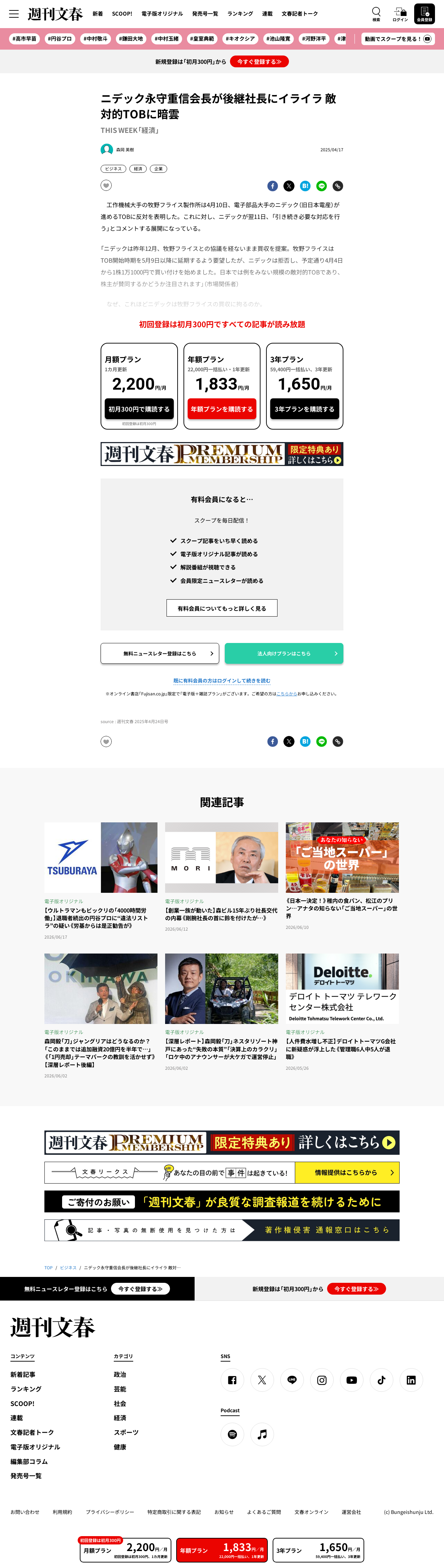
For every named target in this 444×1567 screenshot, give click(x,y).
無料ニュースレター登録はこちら (159, 653)
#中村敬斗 (96, 38)
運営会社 (351, 1512)
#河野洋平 (314, 38)
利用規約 (62, 1512)
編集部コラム (29, 1461)
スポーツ (126, 1432)
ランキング (240, 13)
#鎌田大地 (131, 38)
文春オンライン (311, 1512)
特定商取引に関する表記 (174, 1512)
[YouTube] (352, 1380)
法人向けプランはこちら (284, 653)
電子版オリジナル (162, 13)
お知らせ (224, 1512)
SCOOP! (122, 13)
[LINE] (292, 1380)
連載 (267, 13)
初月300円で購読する (139, 409)
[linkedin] (411, 1380)
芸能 (120, 1389)
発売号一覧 (205, 13)
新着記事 (22, 1374)
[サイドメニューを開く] (14, 14)
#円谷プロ (60, 38)
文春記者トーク (300, 13)
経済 (138, 169)
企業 (158, 169)
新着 (98, 13)
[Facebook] (232, 1380)
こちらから (286, 694)
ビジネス (113, 169)
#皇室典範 (202, 38)
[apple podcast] (262, 1434)
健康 (120, 1446)
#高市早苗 (24, 38)
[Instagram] (322, 1380)
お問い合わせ (25, 1512)
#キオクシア (240, 38)
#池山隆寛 (278, 38)
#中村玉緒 (167, 38)
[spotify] (232, 1434)
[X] (262, 1380)
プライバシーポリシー (110, 1512)
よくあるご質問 (264, 1512)
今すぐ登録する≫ (259, 61)
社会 (120, 1403)
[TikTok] (381, 1380)
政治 (120, 1374)
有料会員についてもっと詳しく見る (222, 608)
